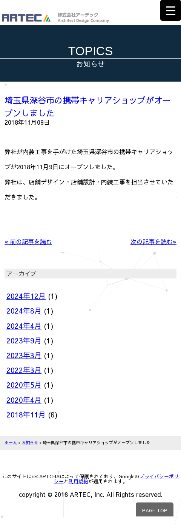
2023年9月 (23, 340)
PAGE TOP (154, 510)
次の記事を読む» (153, 241)
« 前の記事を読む (28, 241)
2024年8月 (23, 310)
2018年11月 (26, 414)
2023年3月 (23, 355)
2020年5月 (23, 385)
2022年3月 (23, 370)
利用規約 (78, 481)
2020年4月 (23, 400)
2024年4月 (23, 326)
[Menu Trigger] (170, 10)
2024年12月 (26, 296)
